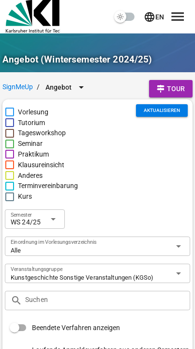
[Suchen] (104, 300)
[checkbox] (26, 112)
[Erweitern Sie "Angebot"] (66, 87)
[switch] (125, 17)
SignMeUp (17, 87)
